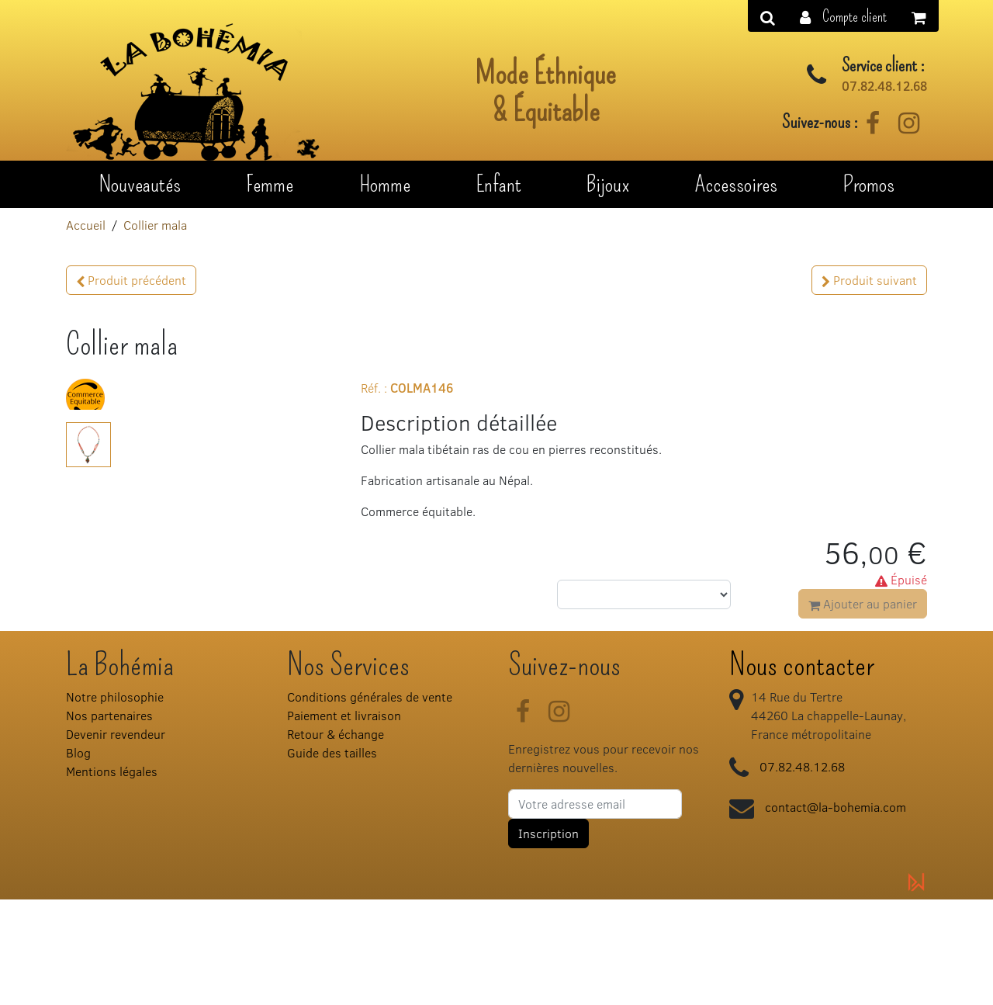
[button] (843, 16)
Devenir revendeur (115, 838)
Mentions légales (111, 876)
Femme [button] (269, 184)
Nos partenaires (109, 820)
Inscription (548, 938)
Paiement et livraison (344, 820)
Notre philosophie (115, 801)
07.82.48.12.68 (884, 86)
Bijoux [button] (607, 184)
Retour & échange (335, 838)
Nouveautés (140, 184)
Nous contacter (801, 769)
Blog (78, 857)
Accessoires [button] (736, 184)
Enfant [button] (498, 184)
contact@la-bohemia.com (835, 911)
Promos (868, 184)
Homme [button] (384, 184)
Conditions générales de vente (369, 801)
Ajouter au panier (862, 603)
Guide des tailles (332, 857)
